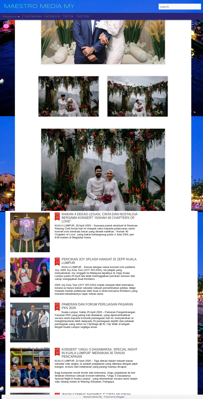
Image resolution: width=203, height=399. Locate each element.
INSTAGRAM (33, 16)
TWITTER (82, 16)
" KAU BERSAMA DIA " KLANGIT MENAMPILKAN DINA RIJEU (126, 141)
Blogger (120, 397)
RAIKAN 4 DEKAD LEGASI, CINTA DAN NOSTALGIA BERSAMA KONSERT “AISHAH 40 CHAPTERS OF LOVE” (99, 218)
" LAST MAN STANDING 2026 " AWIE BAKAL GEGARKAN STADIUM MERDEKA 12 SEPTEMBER (99, 170)
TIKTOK (68, 16)
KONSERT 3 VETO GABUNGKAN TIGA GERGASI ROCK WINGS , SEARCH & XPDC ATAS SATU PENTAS (32, 144)
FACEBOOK (52, 16)
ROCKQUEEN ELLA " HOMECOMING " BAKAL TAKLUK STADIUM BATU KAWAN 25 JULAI (173, 143)
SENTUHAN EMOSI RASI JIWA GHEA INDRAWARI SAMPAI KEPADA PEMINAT (79, 141)
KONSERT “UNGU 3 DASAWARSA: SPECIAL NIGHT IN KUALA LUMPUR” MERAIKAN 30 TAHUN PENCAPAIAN (99, 353)
